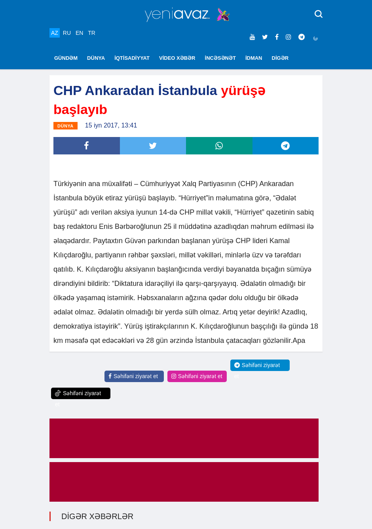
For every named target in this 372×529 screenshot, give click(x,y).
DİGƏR (280, 58)
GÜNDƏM (66, 58)
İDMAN (253, 58)
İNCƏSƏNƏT (220, 58)
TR (91, 33)
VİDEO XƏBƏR (177, 58)
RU (67, 33)
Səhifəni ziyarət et (133, 376)
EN (79, 33)
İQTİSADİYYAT (132, 58)
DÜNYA (96, 58)
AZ (54, 33)
